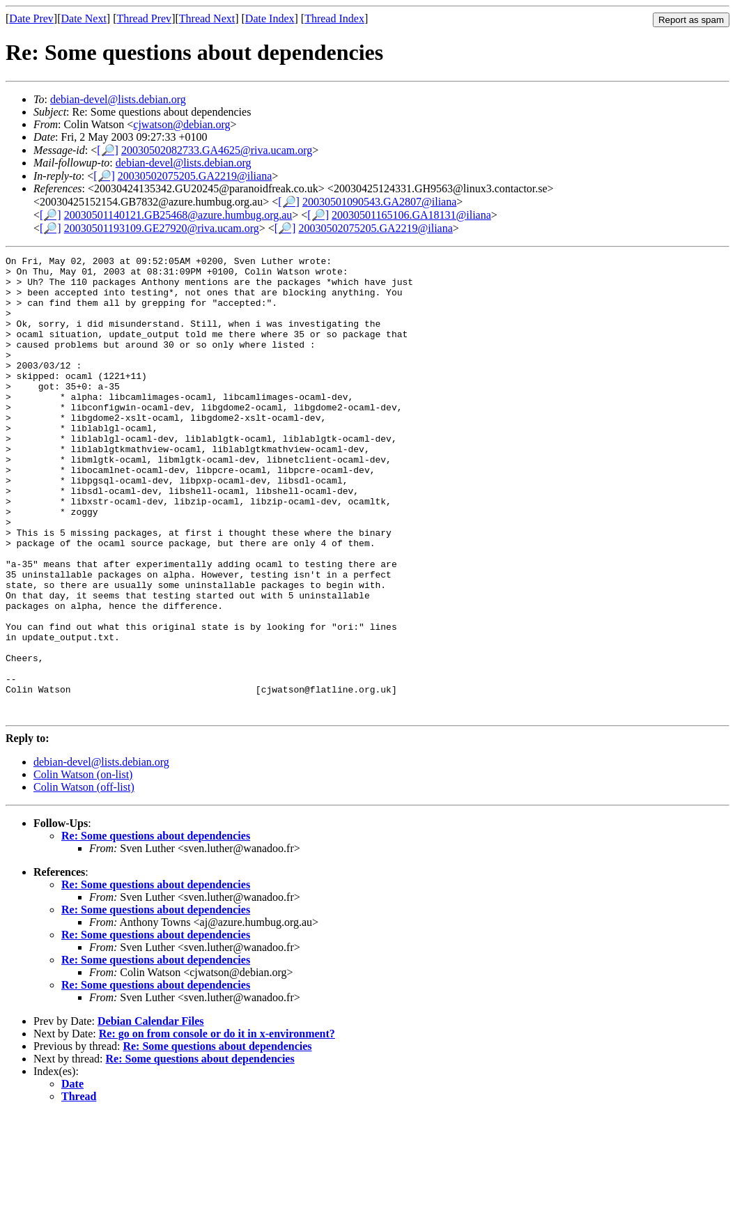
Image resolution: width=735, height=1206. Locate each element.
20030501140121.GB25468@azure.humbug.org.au (178, 215)
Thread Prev (143, 18)
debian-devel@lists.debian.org (118, 99)
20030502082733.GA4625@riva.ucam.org (216, 150)
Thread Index (334, 18)
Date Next (84, 18)
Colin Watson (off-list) (83, 879)
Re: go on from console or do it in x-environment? (217, 1125)
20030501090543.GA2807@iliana (379, 202)
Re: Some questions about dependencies (155, 928)
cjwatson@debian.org (181, 124)
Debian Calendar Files (151, 1113)
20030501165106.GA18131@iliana (411, 215)
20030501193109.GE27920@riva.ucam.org (161, 228)
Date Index (270, 18)
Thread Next (207, 18)
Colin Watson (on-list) (82, 866)
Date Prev (31, 18)
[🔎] (107, 150)
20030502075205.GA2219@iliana (195, 176)
